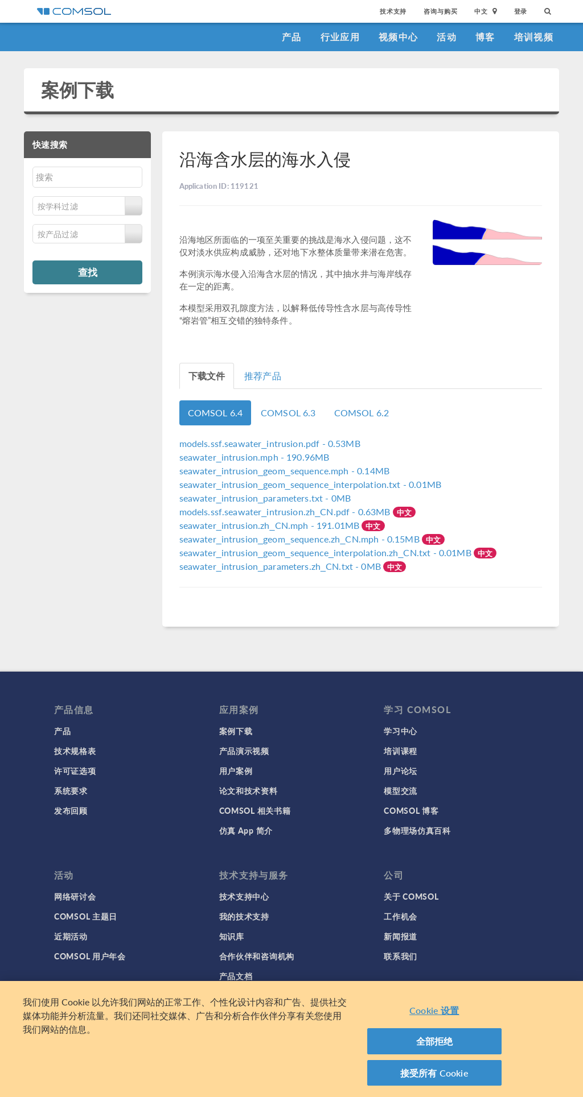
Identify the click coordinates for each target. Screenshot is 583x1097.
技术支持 (393, 11)
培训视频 (533, 36)
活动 (447, 36)
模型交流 (400, 790)
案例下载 (77, 90)
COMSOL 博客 (411, 810)
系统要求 (71, 790)
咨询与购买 (440, 11)
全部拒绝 (434, 1046)
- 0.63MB (286, 511)
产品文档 (236, 976)
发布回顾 (71, 810)
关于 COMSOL (411, 896)
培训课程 (400, 750)
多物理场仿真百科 (417, 830)
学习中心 (400, 730)
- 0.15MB (300, 538)
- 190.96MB (254, 456)
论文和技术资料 (248, 790)
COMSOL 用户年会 (90, 956)
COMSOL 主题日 (85, 916)
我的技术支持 (244, 916)
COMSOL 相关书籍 (255, 810)
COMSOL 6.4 (215, 412)
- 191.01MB (270, 525)
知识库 (231, 936)
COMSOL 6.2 (361, 412)
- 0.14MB (284, 470)
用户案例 (236, 770)
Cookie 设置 (434, 1016)
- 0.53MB (269, 443)
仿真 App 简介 (246, 830)
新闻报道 (400, 936)
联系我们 (400, 956)
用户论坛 (400, 770)
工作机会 (400, 916)
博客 (485, 36)
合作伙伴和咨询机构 (256, 956)
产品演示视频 (244, 750)
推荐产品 (262, 375)
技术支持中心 (244, 896)
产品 (292, 36)
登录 (521, 11)
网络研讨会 (75, 896)
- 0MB (265, 497)
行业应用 (340, 36)
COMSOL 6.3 (288, 412)
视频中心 (398, 36)
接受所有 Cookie (434, 1078)
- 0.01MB (310, 484)
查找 (87, 272)
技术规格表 (75, 750)
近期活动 (71, 936)
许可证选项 (75, 770)
